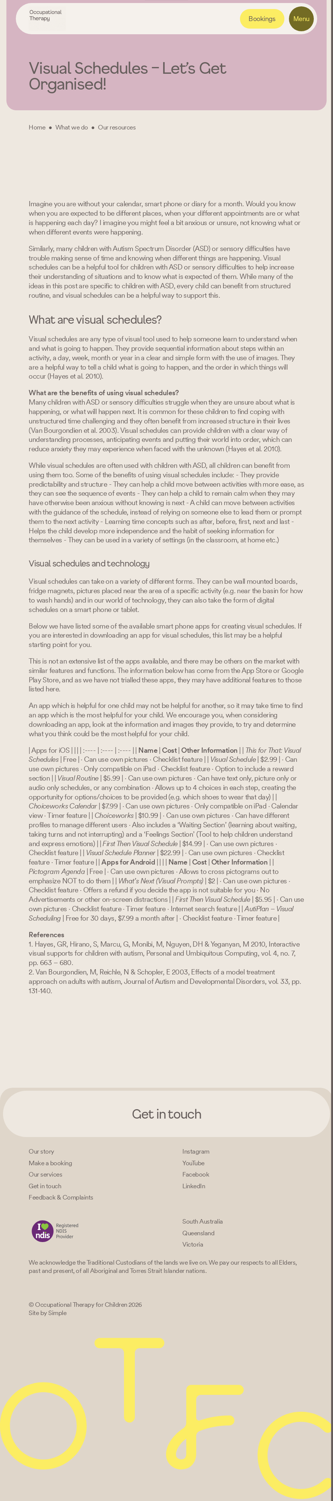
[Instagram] (195, 1151)
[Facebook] (195, 1174)
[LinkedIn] (193, 1186)
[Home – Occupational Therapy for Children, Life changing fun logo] (47, 18)
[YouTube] (193, 1163)
